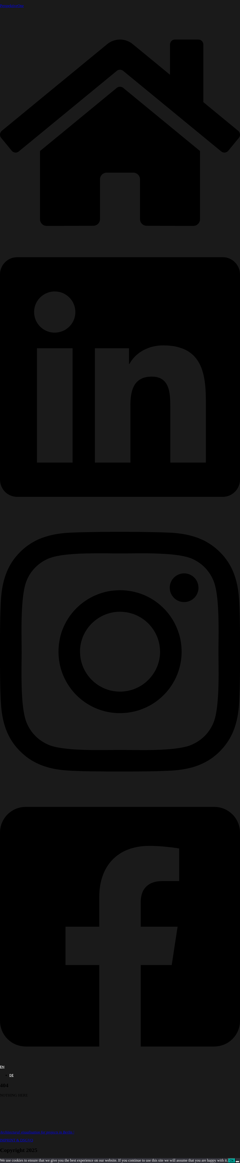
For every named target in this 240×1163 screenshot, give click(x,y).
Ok (232, 1160)
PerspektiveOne (12, 6)
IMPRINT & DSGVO (16, 1140)
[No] (237, 1161)
